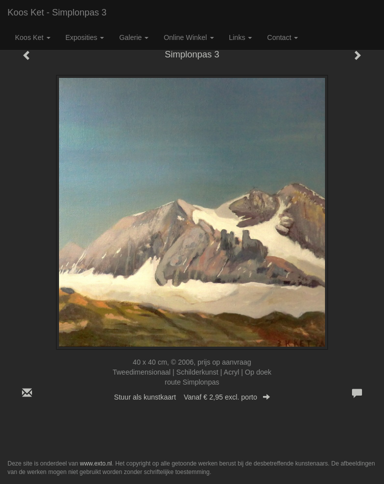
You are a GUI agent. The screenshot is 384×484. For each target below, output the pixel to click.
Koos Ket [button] (32, 37)
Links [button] (240, 37)
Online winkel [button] (189, 37)
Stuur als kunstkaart (192, 397)
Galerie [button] (133, 37)
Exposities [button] (85, 37)
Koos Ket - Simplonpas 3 (57, 12)
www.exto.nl (96, 463)
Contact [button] (282, 37)
